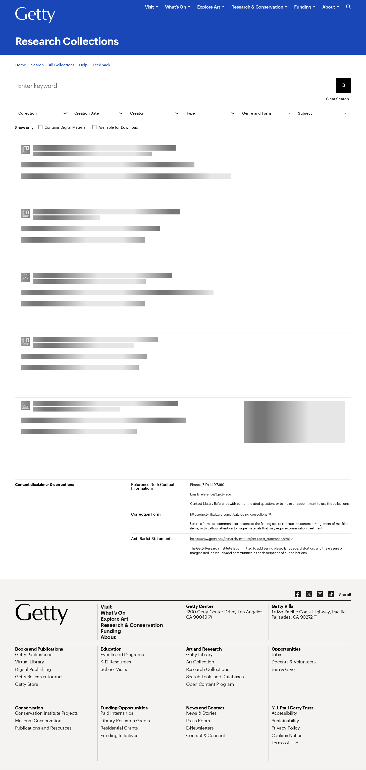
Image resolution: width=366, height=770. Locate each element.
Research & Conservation (257, 7)
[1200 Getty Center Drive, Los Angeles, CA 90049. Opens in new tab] (226, 614)
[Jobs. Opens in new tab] (276, 654)
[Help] (83, 65)
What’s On (175, 7)
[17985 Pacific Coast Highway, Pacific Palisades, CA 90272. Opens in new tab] (311, 614)
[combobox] (175, 85)
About (328, 7)
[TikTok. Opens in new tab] (331, 594)
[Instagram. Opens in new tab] (320, 594)
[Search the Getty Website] (348, 7)
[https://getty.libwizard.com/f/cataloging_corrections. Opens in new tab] (230, 514)
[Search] (37, 65)
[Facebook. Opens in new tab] (298, 594)
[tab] (43, 113)
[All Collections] (61, 65)
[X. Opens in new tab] (309, 594)
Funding (302, 7)
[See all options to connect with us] (345, 595)
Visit (149, 7)
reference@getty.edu (215, 494)
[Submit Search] (343, 85)
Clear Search (337, 99)
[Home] (20, 65)
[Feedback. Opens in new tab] (101, 65)
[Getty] (35, 15)
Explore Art (208, 7)
